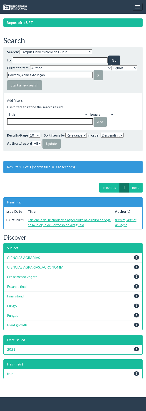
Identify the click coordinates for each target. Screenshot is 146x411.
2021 (11, 349)
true (10, 374)
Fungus (12, 315)
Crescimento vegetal (22, 277)
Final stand (15, 296)
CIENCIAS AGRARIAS (23, 258)
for (9, 60)
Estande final (17, 286)
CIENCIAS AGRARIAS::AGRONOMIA (35, 267)
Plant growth (17, 325)
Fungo (12, 306)
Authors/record (19, 143)
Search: (13, 52)
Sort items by (54, 135)
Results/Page (17, 135)
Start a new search (24, 85)
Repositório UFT (20, 22)
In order (93, 135)
